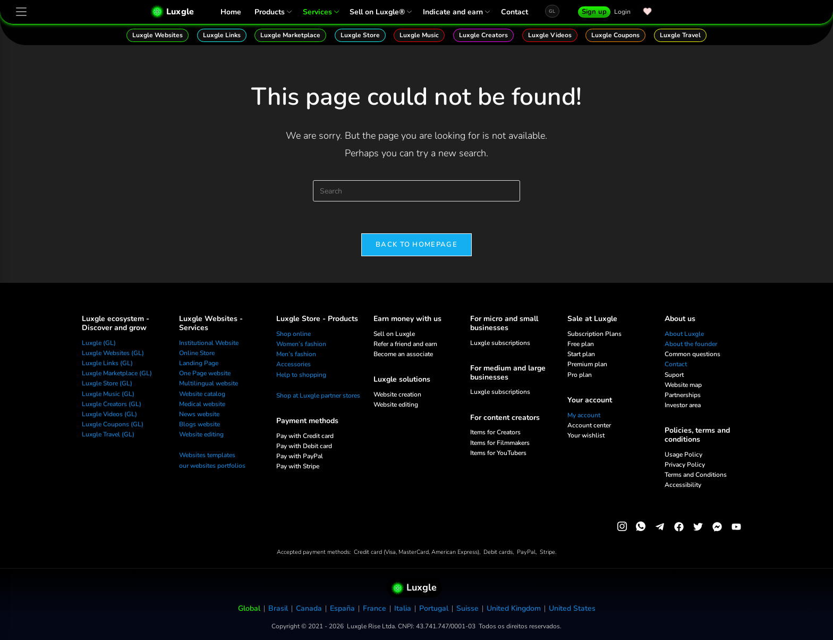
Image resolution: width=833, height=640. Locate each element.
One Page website (205, 373)
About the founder (691, 344)
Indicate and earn (455, 12)
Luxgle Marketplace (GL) (117, 373)
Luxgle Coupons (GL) (112, 424)
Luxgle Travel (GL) (108, 434)
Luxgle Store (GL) (107, 384)
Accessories (293, 364)
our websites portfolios (212, 465)
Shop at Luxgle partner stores (318, 395)
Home (230, 12)
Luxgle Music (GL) (108, 394)
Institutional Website (209, 343)
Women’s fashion (301, 344)
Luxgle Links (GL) (107, 363)
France (374, 608)
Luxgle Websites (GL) (113, 353)
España (342, 608)
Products (272, 12)
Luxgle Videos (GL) (109, 414)
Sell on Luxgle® (380, 12)
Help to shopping (301, 374)
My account (583, 415)
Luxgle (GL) (99, 343)
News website (199, 414)
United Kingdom (514, 608)
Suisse (467, 608)
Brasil (278, 608)
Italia (402, 608)
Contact (514, 12)
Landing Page (198, 363)
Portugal (433, 608)
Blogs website (199, 424)
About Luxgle (684, 334)
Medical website (202, 404)
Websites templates (207, 455)
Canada (309, 608)
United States (572, 608)
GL (552, 11)
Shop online (293, 334)
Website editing (201, 434)
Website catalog (202, 394)
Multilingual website (208, 384)
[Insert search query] (416, 190)
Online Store (197, 353)
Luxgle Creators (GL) (111, 404)
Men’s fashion (296, 354)
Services (320, 12)
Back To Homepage (416, 244)
